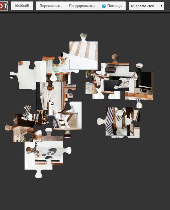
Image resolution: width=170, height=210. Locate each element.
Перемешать (51, 6)
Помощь (114, 6)
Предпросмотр (82, 6)
